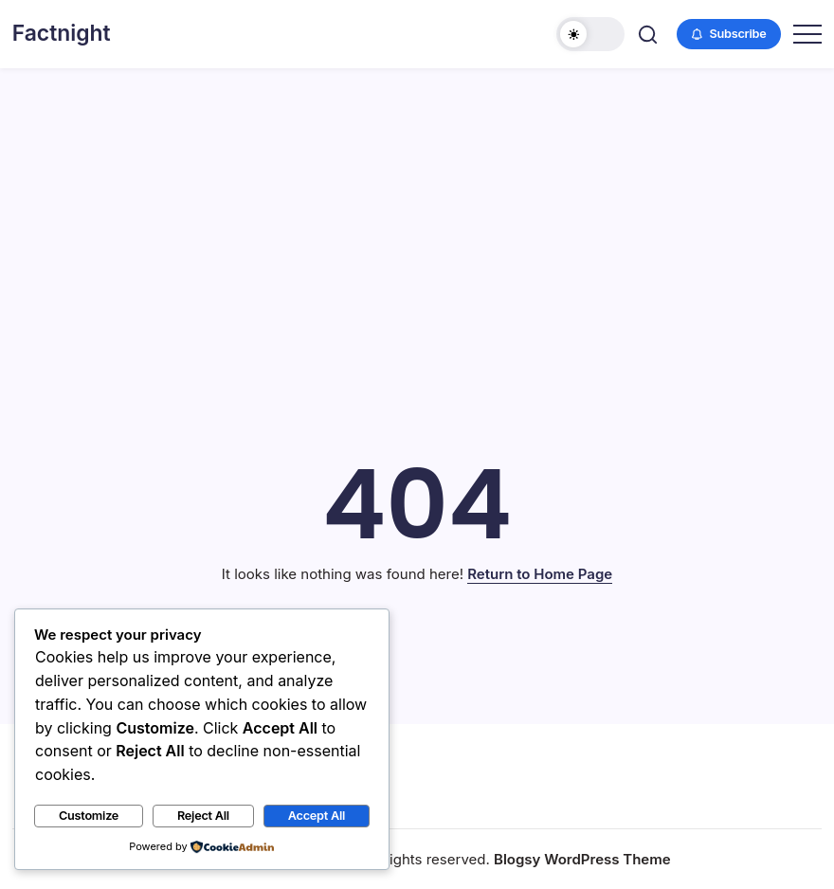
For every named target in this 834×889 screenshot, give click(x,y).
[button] (590, 34)
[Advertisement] (417, 210)
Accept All (316, 815)
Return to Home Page (539, 574)
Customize (88, 815)
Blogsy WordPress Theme (582, 859)
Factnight (61, 33)
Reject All (203, 815)
